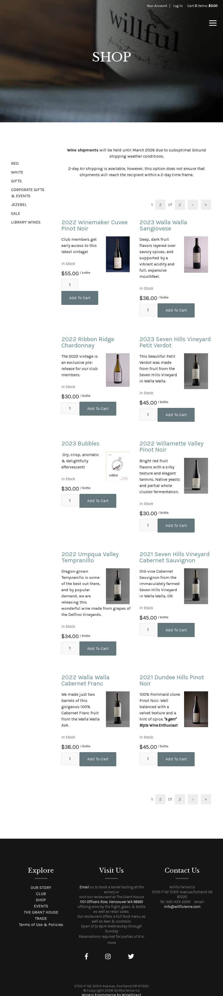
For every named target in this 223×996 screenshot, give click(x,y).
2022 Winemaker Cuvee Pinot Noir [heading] (94, 225)
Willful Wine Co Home (42, 23)
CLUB (41, 887)
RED (15, 163)
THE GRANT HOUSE (41, 905)
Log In (178, 5)
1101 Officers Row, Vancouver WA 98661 (111, 894)
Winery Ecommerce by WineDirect (111, 988)
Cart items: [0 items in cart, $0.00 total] (202, 5)
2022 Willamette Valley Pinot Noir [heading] (171, 444)
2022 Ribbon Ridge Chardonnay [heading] (87, 341)
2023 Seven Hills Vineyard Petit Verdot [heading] (175, 341)
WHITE (17, 172)
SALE (15, 213)
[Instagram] (108, 950)
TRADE (41, 911)
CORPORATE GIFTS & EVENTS (27, 192)
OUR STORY (41, 880)
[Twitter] (131, 950)
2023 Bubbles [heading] (80, 440)
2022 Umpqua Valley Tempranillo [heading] (90, 553)
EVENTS (41, 899)
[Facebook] (86, 950)
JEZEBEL (19, 204)
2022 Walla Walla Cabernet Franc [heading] (85, 675)
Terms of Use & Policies (41, 917)
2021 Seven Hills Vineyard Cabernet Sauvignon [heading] (174, 553)
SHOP (41, 893)
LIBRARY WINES (25, 222)
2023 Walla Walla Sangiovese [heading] (163, 225)
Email (84, 880)
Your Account (157, 5)
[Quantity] (69, 288)
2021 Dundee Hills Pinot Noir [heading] (171, 675)
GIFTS (16, 180)
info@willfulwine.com (182, 899)
